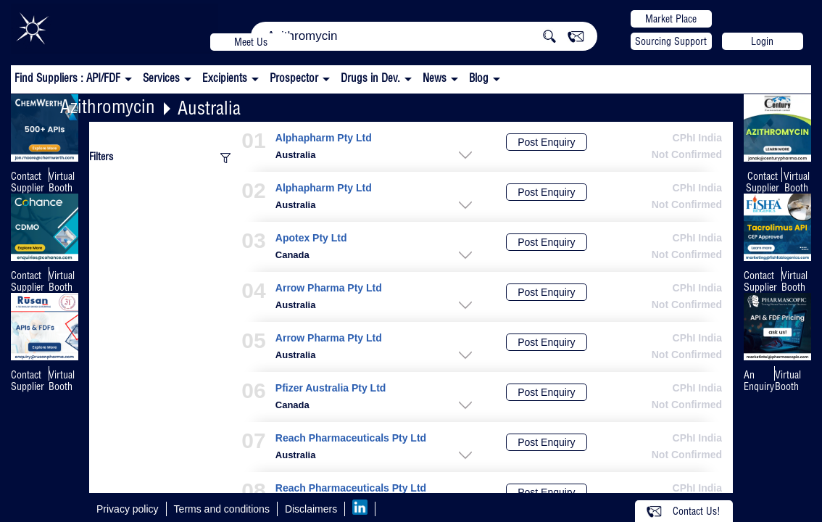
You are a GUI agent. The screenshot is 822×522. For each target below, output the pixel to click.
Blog (479, 78)
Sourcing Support (671, 41)
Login (762, 41)
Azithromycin (107, 106)
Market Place (671, 18)
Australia (209, 107)
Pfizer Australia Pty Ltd (330, 388)
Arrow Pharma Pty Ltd (328, 288)
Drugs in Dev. (370, 78)
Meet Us (250, 42)
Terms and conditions (222, 509)
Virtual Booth (62, 182)
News (435, 78)
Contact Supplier (27, 182)
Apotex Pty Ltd (311, 238)
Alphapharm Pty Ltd (323, 138)
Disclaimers (311, 509)
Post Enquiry (546, 142)
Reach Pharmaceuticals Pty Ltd (350, 438)
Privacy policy (127, 509)
